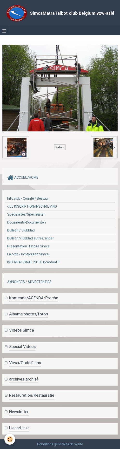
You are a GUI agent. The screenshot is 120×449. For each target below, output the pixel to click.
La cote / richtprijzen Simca (28, 254)
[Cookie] (9, 439)
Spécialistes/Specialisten (26, 214)
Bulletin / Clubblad (21, 230)
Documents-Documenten (26, 222)
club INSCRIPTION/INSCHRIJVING (32, 206)
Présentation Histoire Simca (28, 246)
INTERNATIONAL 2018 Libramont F (33, 262)
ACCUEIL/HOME (22, 177)
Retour (59, 147)
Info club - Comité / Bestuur (28, 198)
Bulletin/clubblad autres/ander (30, 238)
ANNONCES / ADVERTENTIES (29, 282)
